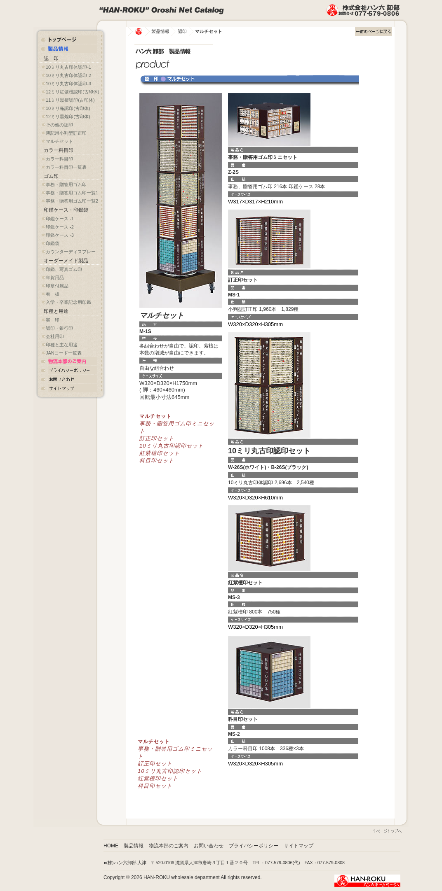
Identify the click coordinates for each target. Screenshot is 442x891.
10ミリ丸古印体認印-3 (68, 83)
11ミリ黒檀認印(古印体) (70, 100)
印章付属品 (57, 285)
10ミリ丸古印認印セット (171, 446)
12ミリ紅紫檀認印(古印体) (72, 91)
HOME (110, 846)
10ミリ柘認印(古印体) (68, 108)
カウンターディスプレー (71, 251)
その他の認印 (59, 124)
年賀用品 (55, 277)
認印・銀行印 (59, 328)
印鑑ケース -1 (60, 218)
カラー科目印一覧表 (66, 167)
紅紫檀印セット (159, 453)
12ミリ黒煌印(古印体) (68, 116)
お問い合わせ (208, 846)
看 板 (52, 294)
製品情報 (160, 31)
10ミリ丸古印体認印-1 (68, 67)
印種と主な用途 (62, 344)
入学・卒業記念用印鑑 (68, 302)
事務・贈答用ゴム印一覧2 (72, 200)
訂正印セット (156, 438)
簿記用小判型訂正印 (66, 133)
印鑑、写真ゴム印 (64, 269)
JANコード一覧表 (64, 352)
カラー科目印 (59, 158)
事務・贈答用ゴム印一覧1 (72, 192)
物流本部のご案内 (168, 846)
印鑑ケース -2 (60, 226)
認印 (182, 31)
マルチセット (59, 141)
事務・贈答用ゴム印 (66, 184)
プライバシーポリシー (253, 846)
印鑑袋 (52, 243)
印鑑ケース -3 (60, 235)
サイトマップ (298, 846)
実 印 (52, 319)
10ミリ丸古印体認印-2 (68, 75)
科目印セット (156, 460)
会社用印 (55, 336)
